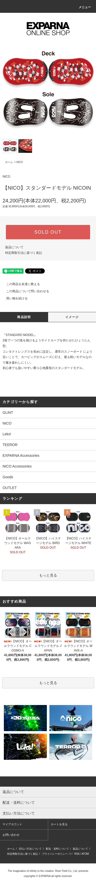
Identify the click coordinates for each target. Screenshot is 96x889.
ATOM (85, 853)
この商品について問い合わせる (24, 291)
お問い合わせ (11, 834)
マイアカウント (12, 824)
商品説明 (24, 317)
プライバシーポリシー (55, 853)
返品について (14, 247)
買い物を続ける (14, 298)
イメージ (72, 317)
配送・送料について (57, 848)
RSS (77, 853)
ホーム (9, 162)
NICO (19, 162)
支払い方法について (30, 848)
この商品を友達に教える (20, 284)
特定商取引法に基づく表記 (23, 253)
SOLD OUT (47, 232)
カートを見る (59, 824)
